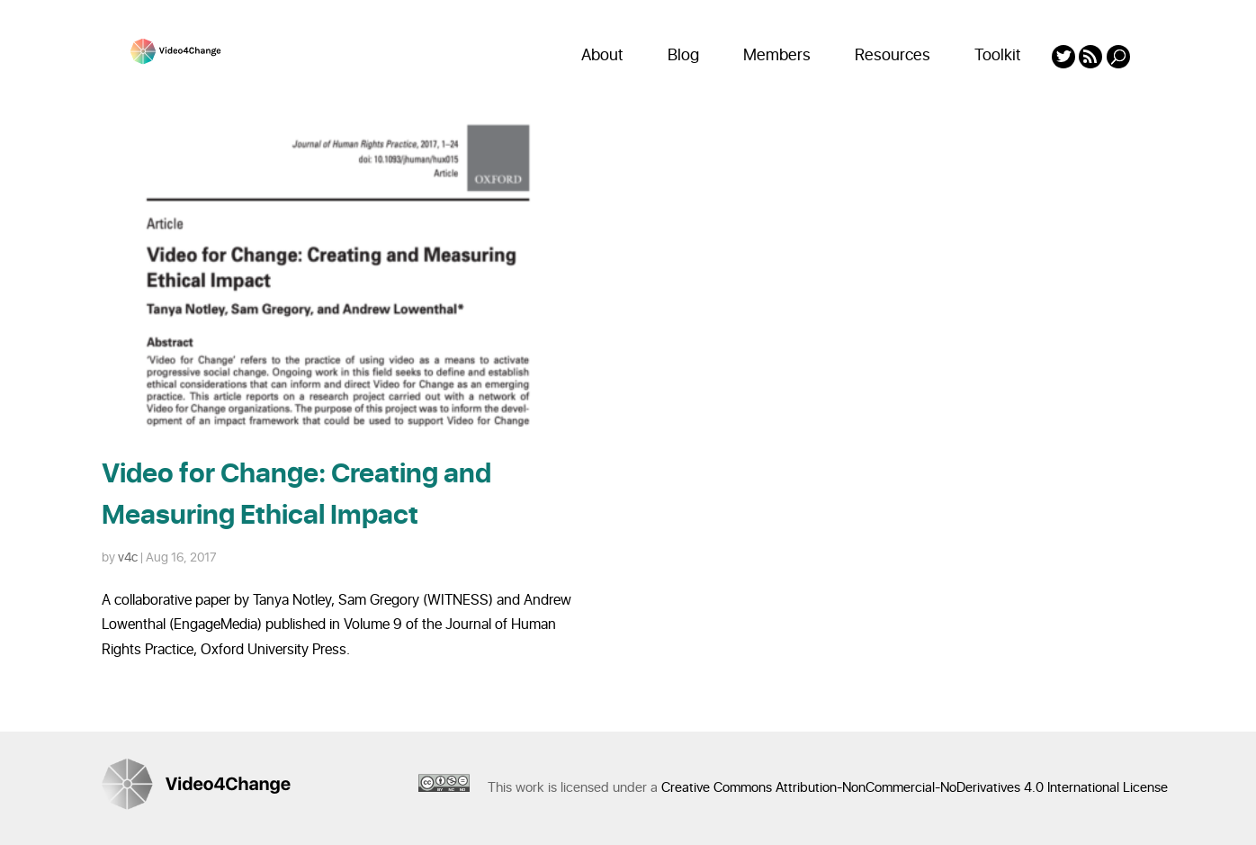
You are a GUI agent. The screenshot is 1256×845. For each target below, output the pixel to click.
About (602, 55)
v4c (128, 557)
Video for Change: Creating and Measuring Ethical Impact (296, 495)
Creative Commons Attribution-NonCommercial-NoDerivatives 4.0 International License (914, 788)
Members (777, 55)
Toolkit (997, 55)
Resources (892, 55)
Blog (683, 55)
